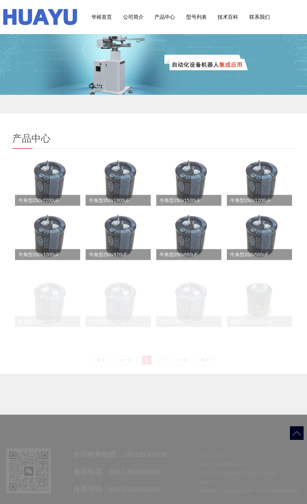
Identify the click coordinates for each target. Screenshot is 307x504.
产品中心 (165, 17)
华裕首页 (101, 17)
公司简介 (133, 17)
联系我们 (259, 17)
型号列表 (196, 17)
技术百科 (228, 17)
